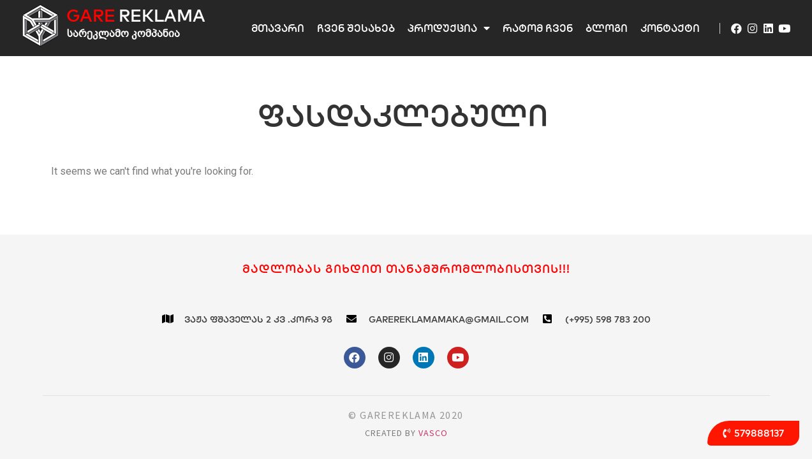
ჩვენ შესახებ (356, 28)
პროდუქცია (449, 28)
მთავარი (277, 28)
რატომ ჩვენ (538, 28)
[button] (753, 433)
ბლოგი (607, 28)
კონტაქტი (670, 28)
